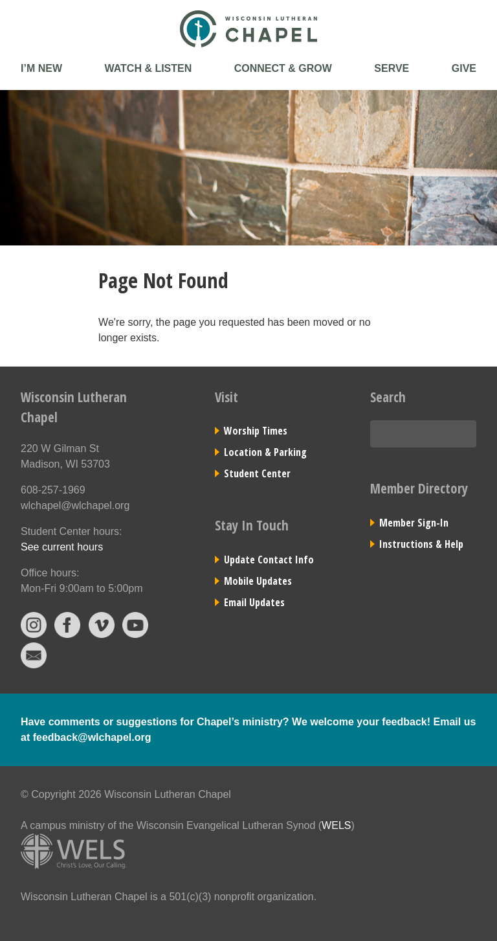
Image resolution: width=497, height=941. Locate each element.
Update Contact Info (269, 559)
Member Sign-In (413, 523)
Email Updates (254, 602)
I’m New (41, 68)
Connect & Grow (283, 68)
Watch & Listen (148, 68)
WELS (336, 825)
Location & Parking (265, 452)
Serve (391, 68)
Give (464, 68)
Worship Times (255, 431)
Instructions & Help (421, 544)
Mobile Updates (258, 581)
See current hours (62, 546)
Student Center (257, 473)
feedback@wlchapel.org (92, 737)
